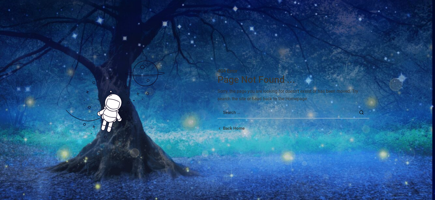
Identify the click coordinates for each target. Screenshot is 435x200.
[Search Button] (361, 112)
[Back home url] (231, 128)
